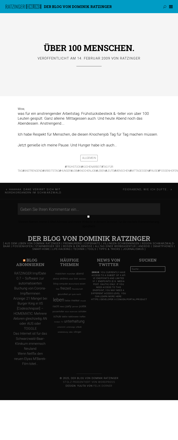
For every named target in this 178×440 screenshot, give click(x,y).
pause (154, 170)
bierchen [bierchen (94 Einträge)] (82, 279)
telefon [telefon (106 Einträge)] (65, 317)
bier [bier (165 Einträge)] (76, 278)
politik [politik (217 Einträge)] (82, 306)
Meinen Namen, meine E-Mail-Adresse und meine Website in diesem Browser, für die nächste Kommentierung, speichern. (89, 224)
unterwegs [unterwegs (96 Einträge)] (70, 327)
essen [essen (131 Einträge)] (83, 283)
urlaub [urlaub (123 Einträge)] (79, 327)
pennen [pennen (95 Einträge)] (75, 307)
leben (101, 170)
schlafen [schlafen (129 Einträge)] (82, 311)
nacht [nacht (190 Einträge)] (56, 306)
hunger (66, 170)
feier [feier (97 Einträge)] (57, 289)
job (74, 170)
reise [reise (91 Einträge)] (67, 312)
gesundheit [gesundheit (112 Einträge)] (63, 294)
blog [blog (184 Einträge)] (55, 283)
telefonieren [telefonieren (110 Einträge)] (73, 317)
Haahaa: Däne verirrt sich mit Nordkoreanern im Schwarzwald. (33, 191)
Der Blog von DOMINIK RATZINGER (78, 6)
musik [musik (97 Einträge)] (83, 301)
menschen (123, 170)
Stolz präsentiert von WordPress (89, 382)
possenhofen (168, 170)
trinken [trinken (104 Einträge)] (57, 322)
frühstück (73, 166)
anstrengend (33, 170)
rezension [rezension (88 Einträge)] (74, 312)
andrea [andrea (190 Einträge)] (64, 278)
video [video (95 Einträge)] (71, 332)
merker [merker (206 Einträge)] (75, 300)
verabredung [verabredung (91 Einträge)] (63, 332)
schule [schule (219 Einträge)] (57, 316)
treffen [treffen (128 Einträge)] (83, 316)
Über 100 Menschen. (89, 47)
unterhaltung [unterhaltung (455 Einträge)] (74, 321)
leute (110, 170)
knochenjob (87, 170)
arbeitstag (51, 170)
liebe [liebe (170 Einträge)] (67, 300)
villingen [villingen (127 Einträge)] (77, 332)
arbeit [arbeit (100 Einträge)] (71, 279)
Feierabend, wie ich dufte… (146, 189)
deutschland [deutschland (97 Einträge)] (74, 284)
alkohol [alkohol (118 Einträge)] (56, 278)
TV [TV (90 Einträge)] (62, 322)
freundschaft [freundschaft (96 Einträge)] (77, 289)
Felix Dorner (102, 385)
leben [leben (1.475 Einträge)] (58, 300)
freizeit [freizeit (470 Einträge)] (65, 288)
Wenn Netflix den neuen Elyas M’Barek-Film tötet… (30, 359)
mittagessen (139, 170)
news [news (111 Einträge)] (62, 306)
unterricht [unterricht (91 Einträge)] (61, 327)
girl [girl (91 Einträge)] (70, 294)
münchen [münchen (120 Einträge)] (71, 274)
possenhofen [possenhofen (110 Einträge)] (58, 311)
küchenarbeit (92, 166)
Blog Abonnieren (30, 262)
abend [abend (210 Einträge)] (80, 273)
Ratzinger (130, 58)
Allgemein (89, 158)
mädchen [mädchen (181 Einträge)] (60, 273)
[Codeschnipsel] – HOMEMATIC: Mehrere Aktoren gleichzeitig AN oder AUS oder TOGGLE (30, 318)
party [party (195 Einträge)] (68, 306)
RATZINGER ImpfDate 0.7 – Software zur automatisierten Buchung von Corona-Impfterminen (30, 283)
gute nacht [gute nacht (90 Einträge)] (76, 294)
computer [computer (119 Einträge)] (63, 283)
